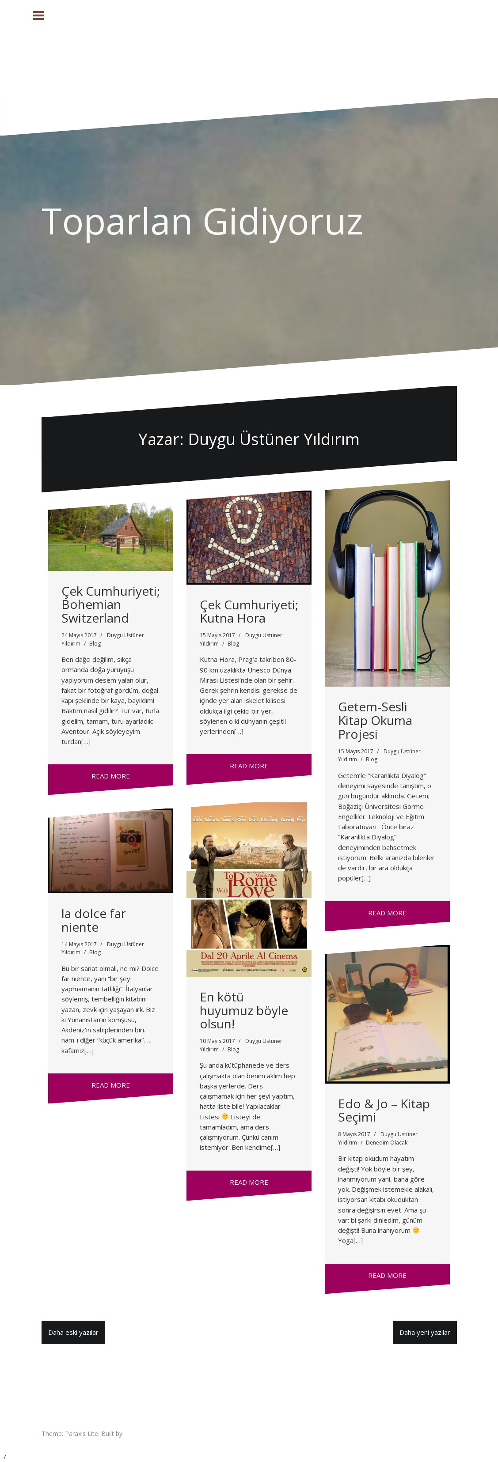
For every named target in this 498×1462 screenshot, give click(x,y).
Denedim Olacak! (387, 1142)
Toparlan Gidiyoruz (202, 220)
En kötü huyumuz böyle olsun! (244, 1010)
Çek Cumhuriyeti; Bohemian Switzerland (110, 604)
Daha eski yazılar (73, 1332)
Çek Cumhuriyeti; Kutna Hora (249, 611)
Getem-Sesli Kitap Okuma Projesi (375, 720)
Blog (95, 643)
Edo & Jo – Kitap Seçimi (384, 1110)
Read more (110, 775)
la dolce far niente (93, 920)
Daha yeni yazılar (424, 1332)
